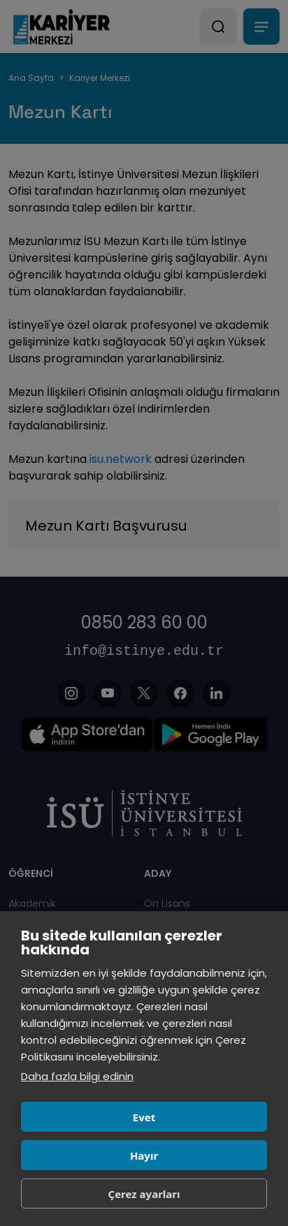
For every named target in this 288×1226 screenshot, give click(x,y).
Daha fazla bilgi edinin (77, 1076)
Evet (144, 1117)
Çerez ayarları (144, 1194)
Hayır (144, 1155)
